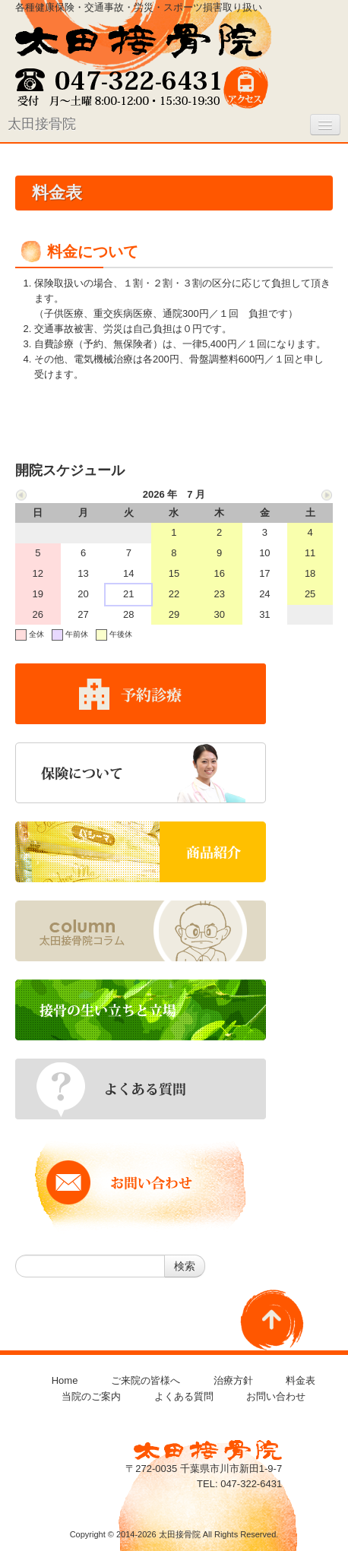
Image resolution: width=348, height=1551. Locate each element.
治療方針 (233, 1380)
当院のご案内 (91, 1396)
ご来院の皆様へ (145, 1380)
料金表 (300, 1380)
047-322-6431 (251, 1483)
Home (65, 1380)
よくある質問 (184, 1396)
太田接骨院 (42, 123)
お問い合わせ (275, 1396)
